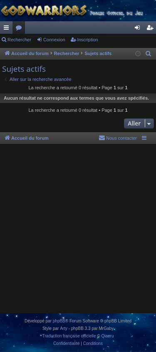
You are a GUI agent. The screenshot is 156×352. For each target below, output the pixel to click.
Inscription (87, 39)
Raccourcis (7, 29)
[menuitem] (148, 53)
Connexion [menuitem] (139, 29)
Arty (63, 328)
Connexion (54, 39)
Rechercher (19, 39)
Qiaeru (107, 336)
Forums (20, 29)
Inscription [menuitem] (151, 29)
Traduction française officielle (69, 336)
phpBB (59, 321)
